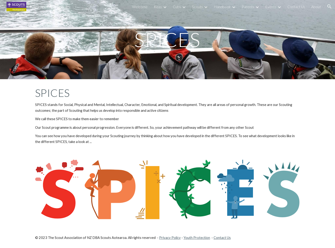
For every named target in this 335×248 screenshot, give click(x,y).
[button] (329, 6)
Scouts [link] (197, 6)
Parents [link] (248, 6)
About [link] (316, 6)
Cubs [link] (177, 6)
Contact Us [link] (296, 6)
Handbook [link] (222, 6)
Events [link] (270, 6)
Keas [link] (158, 6)
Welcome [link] (140, 6)
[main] (167, 39)
